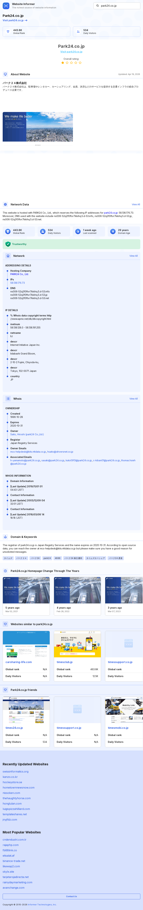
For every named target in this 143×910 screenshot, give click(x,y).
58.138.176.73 (17, 282)
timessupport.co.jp (120, 662)
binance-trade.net (14, 861)
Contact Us (71, 896)
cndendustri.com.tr (14, 839)
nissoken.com (11, 793)
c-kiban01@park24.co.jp (106, 460)
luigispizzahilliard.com (16, 809)
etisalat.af (9, 855)
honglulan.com (12, 803)
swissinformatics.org (15, 771)
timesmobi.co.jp (118, 727)
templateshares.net (15, 814)
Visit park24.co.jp (15, 20)
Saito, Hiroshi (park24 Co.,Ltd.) (27, 434)
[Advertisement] (71, 101)
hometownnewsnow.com (18, 787)
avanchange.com (13, 887)
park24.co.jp (111, 212)
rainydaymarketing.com (17, 882)
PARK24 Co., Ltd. (19, 274)
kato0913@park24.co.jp (79, 460)
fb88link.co (10, 850)
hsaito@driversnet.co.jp (60, 451)
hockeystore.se (12, 782)
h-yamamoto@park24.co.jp (25, 460)
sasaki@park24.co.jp (52, 460)
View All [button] (136, 204)
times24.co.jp (14, 727)
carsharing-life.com (19, 662)
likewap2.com (11, 866)
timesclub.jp (65, 662)
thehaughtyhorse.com (17, 798)
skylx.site (8, 871)
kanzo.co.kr (10, 776)
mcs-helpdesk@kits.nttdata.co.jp (28, 451)
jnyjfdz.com (10, 819)
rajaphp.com (11, 845)
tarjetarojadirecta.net (16, 877)
